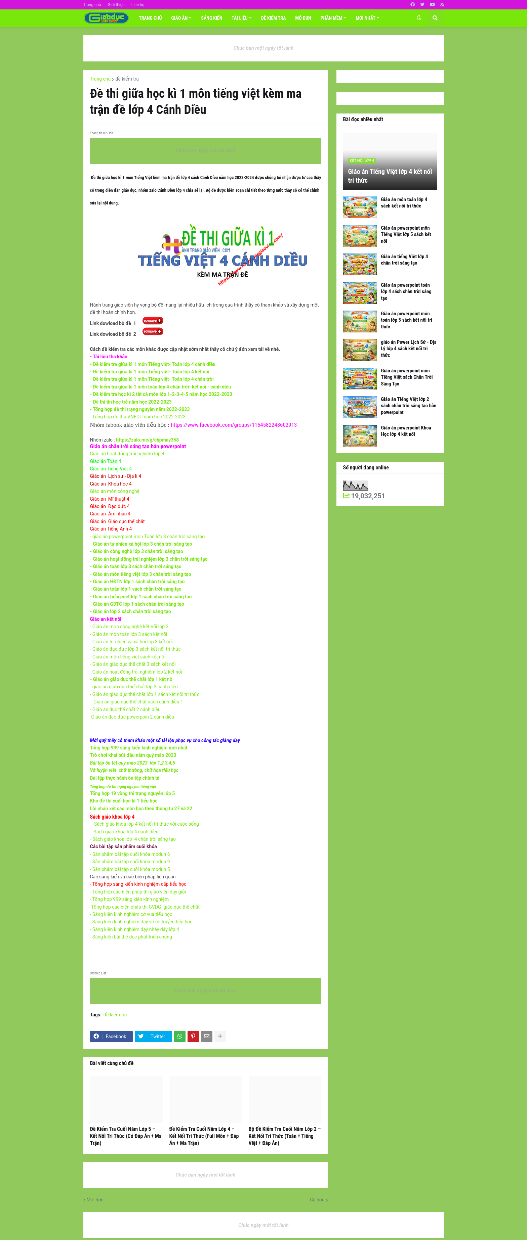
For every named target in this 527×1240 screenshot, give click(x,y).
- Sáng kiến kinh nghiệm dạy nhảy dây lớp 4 (134, 929)
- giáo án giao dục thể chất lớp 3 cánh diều (134, 686)
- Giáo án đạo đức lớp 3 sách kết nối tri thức (135, 649)
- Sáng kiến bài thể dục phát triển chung (131, 936)
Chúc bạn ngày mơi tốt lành (206, 1175)
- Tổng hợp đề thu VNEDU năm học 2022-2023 (138, 416)
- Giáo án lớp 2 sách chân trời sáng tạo (130, 611)
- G (129, 634)
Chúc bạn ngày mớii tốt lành (205, 991)
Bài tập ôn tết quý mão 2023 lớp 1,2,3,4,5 (132, 763)
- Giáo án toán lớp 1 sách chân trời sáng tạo (135, 589)
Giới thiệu (116, 4)
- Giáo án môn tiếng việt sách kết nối (128, 656)
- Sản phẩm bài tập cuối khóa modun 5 (130, 869)
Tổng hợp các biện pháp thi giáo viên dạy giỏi (139, 891)
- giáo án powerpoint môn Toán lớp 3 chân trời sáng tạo (147, 536)
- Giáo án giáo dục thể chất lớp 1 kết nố (131, 679)
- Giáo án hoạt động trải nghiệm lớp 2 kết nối (136, 672)
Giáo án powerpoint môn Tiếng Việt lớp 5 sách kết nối (406, 234)
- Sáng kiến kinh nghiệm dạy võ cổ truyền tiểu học (141, 921)
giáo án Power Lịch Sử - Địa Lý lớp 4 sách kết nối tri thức (409, 348)
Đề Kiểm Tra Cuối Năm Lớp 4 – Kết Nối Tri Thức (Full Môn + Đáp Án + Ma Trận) (204, 1136)
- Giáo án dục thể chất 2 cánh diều (126, 709)
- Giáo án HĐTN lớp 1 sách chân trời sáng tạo (138, 581)
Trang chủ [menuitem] (150, 18)
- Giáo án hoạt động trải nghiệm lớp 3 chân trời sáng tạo (149, 559)
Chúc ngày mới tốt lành (263, 1225)
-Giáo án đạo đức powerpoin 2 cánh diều (132, 717)
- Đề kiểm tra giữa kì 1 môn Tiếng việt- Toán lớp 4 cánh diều (153, 364)
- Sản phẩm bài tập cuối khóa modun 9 (130, 861)
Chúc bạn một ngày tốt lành (264, 48)
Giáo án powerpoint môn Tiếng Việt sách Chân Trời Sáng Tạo (407, 377)
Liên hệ (137, 4)
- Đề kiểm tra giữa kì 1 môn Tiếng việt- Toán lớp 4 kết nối (149, 371)
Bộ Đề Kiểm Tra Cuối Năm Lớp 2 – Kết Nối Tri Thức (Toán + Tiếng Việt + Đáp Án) (285, 1136)
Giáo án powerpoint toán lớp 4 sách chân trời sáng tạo (406, 291)
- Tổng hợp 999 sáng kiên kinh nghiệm (130, 899)
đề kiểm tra (127, 79)
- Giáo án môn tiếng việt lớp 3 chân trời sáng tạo (140, 574)
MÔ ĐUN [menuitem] (303, 18)
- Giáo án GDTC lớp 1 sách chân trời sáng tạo (137, 604)
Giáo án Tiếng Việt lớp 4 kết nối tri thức (390, 176)
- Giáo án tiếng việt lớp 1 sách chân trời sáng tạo (141, 596)
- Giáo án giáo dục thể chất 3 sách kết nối (133, 664)
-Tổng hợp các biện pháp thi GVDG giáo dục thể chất (145, 907)
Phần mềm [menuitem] (331, 18)
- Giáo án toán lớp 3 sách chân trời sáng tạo (135, 566)
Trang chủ (92, 4)
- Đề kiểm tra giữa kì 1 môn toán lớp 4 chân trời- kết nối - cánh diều (160, 386)
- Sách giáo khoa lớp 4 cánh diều (124, 831)
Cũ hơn (317, 1199)
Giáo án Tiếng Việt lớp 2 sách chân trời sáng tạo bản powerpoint (409, 405)
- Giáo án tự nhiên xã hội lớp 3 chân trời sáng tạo (141, 544)
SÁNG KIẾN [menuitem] (211, 18)
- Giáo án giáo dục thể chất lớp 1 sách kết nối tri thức (145, 694)
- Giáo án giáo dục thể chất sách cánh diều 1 (137, 701)
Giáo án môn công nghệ (114, 491)
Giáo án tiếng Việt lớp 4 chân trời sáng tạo (404, 260)
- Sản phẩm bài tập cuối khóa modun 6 (130, 854)
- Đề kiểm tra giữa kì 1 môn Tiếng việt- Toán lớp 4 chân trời (152, 379)
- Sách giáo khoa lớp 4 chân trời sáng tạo (133, 839)
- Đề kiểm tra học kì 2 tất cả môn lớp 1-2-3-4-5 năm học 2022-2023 (161, 394)
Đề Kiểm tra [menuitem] (273, 18)
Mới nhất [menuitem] (365, 18)
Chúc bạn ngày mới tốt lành (206, 150)
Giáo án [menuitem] (179, 18)
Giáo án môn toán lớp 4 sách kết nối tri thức (404, 202)
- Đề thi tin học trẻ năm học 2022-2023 (131, 402)
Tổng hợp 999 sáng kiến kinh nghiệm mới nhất (139, 747)
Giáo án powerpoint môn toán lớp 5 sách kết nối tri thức (406, 320)
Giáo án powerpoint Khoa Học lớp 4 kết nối (406, 431)
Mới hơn (95, 1199)
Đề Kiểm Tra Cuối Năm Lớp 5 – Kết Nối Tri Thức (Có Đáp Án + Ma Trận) (126, 1136)
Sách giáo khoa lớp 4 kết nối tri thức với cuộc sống (146, 824)
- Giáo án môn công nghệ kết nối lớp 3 (129, 626)
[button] (419, 18)
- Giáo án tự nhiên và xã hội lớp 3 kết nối (132, 641)
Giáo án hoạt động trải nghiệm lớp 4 (127, 453)
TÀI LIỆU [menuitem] (240, 18)
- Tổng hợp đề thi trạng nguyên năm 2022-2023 (140, 409)
